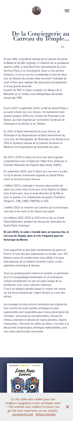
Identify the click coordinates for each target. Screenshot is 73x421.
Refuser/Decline (46, 414)
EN (62, 47)
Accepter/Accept (22, 414)
